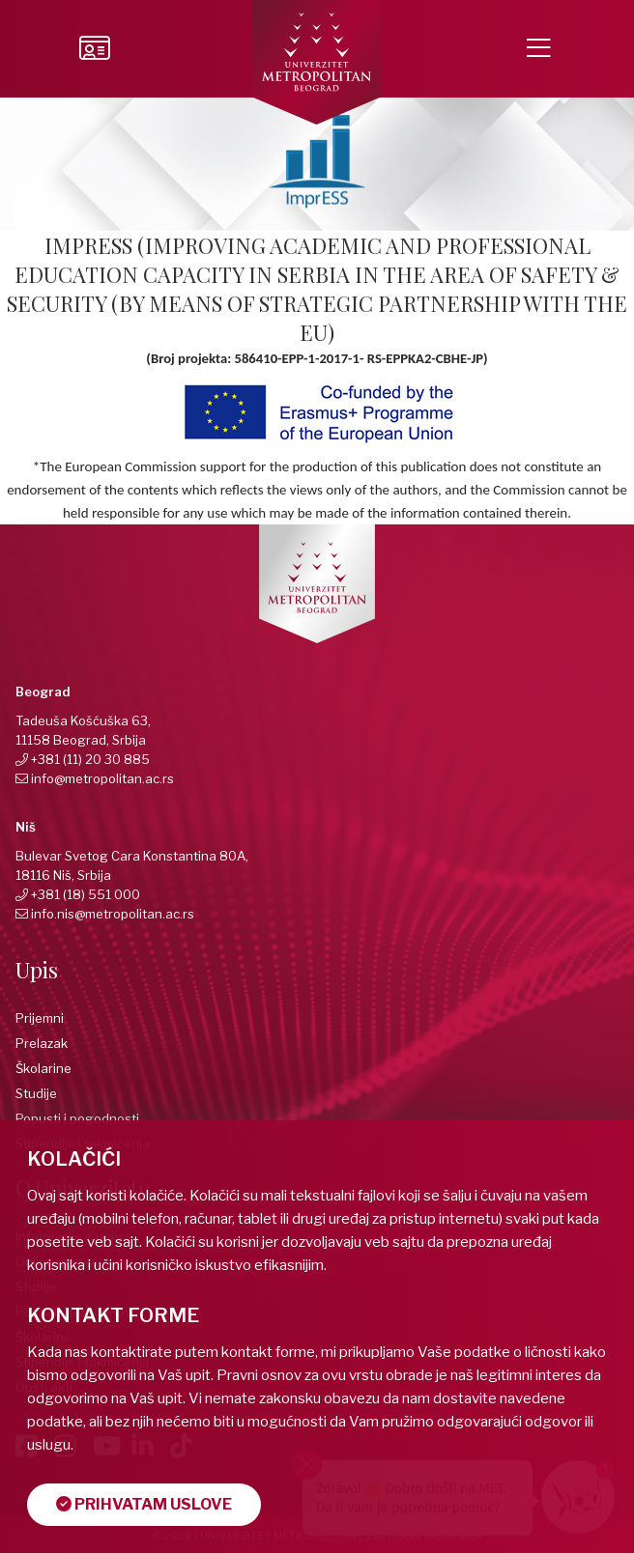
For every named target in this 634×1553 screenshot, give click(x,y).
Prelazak (41, 1043)
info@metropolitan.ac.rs (102, 778)
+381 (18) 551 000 (85, 894)
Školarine (43, 1068)
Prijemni (39, 1018)
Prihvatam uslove (144, 1504)
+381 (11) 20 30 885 (90, 759)
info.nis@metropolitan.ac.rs (112, 913)
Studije (36, 1093)
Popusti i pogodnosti (77, 1118)
